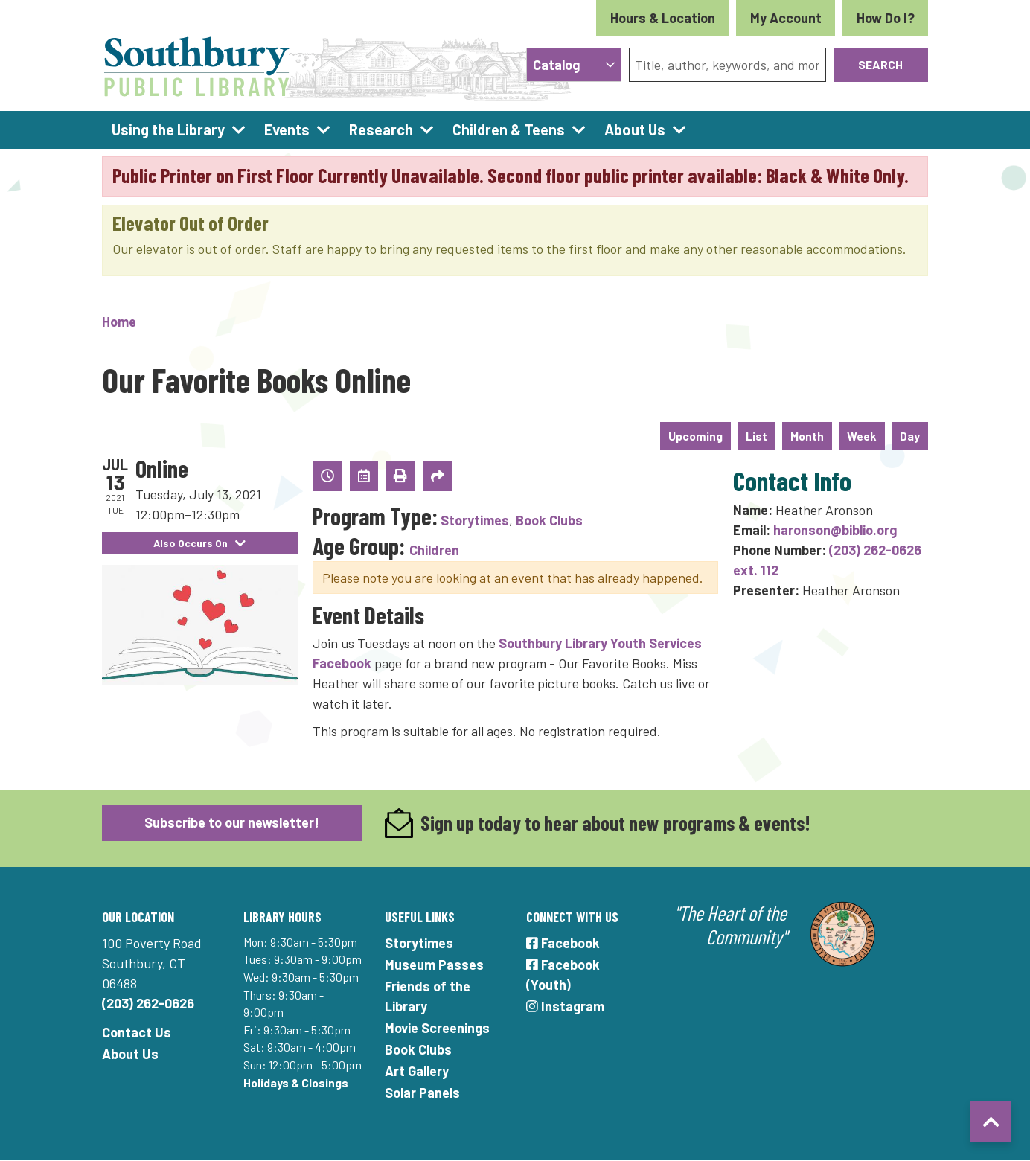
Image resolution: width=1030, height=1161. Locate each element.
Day (910, 436)
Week (862, 436)
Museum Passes (434, 964)
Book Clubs (549, 520)
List (756, 436)
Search (880, 64)
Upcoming (695, 436)
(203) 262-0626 (148, 1003)
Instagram (565, 1006)
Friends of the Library (427, 996)
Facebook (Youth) (563, 974)
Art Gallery (417, 1071)
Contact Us (136, 1032)
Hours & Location (662, 18)
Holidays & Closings (295, 1082)
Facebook (563, 943)
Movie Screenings (437, 1028)
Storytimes (475, 520)
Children (434, 550)
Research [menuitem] (381, 129)
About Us (130, 1054)
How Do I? (886, 18)
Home (119, 321)
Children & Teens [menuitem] (508, 129)
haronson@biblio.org (835, 530)
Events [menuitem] (287, 129)
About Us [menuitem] (634, 129)
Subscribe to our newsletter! (231, 822)
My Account (786, 18)
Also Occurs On (199, 543)
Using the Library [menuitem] (168, 129)
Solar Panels (422, 1092)
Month (807, 436)
